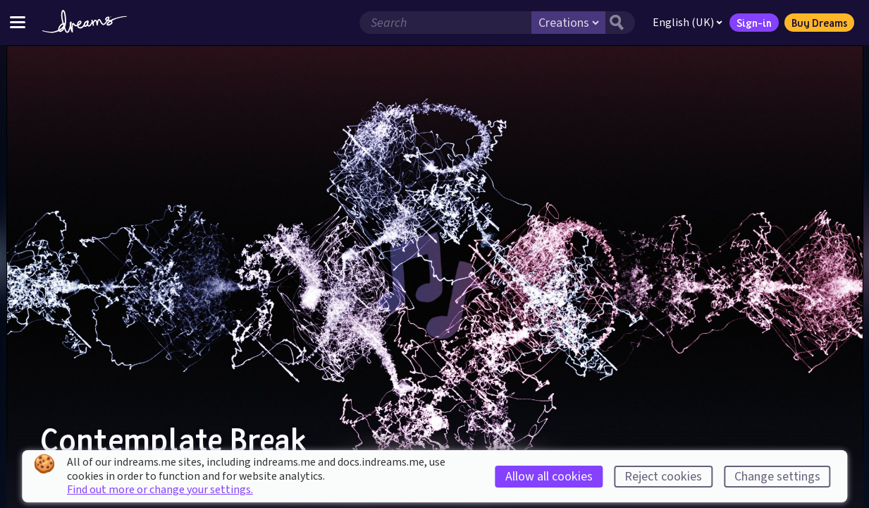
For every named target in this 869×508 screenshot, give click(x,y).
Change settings (777, 476)
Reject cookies (663, 476)
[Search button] (620, 22)
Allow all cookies (549, 476)
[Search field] (445, 22)
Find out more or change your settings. (160, 489)
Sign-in (754, 23)
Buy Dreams (819, 23)
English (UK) (687, 22)
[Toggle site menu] (17, 22)
